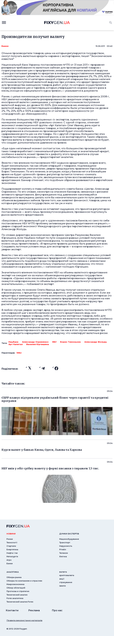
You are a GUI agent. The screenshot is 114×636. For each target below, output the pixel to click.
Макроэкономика (15, 584)
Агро (9, 560)
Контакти (12, 610)
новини (11, 533)
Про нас (57, 610)
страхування (65, 582)
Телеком (63, 553)
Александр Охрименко (35, 342)
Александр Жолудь (95, 342)
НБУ (54, 342)
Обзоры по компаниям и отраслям (24, 581)
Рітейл (62, 549)
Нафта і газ (12, 553)
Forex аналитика (15, 598)
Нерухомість (65, 546)
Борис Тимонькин (70, 342)
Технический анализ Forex (20, 602)
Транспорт (64, 542)
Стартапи (11, 546)
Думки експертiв (69, 533)
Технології (12, 542)
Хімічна (63, 556)
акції (61, 579)
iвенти (62, 586)
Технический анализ (17, 595)
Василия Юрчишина (37, 344)
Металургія (12, 556)
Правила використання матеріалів (24, 620)
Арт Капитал (15, 344)
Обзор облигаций (16, 588)
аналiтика (13, 572)
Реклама (34, 610)
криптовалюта (66, 575)
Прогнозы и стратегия (18, 591)
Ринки (10, 539)
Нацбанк (13, 342)
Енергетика (12, 549)
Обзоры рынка (14, 577)
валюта (63, 572)
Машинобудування (69, 539)
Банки (5, 46)
